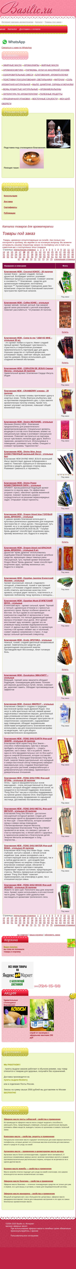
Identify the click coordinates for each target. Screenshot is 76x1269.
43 (52, 254)
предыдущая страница (25, 249)
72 (39, 259)
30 (72, 252)
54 (24, 257)
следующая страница (64, 259)
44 (56, 254)
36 (24, 254)
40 (40, 254)
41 (44, 254)
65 (68, 257)
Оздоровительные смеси (18, 75)
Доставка (8, 201)
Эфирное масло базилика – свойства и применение (28, 1181)
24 (48, 252)
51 (12, 257)
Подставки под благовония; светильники (27, 79)
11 (68, 249)
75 (51, 259)
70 (31, 259)
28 (64, 252)
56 (32, 257)
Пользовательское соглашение (24, 1236)
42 (48, 254)
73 (43, 259)
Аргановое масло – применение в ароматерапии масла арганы (34, 1151)
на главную (22, 935)
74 (47, 259)
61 (52, 257)
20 (32, 252)
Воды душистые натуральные (20, 89)
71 (35, 259)
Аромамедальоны (50, 89)
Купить (65, 332)
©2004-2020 (11, 1224)
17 (20, 252)
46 (64, 254)
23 (44, 252)
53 (20, 257)
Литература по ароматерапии (20, 94)
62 (56, 257)
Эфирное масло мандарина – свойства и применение (29, 1194)
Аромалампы (31, 65)
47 (68, 254)
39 (36, 254)
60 (48, 257)
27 (60, 252)
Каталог (12, 29)
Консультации (10, 196)
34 (16, 254)
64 (64, 257)
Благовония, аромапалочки (51, 75)
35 (20, 254)
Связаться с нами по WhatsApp (17, 46)
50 (8, 257)
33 (12, 254)
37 (28, 254)
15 (12, 252)
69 (27, 259)
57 (36, 257)
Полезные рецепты (51, 94)
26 (56, 252)
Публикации (9, 213)
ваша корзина (36, 935)
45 (60, 254)
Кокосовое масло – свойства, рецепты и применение (29, 1136)
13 (4, 252)
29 (68, 252)
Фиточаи (59, 79)
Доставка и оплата (29, 29)
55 (28, 257)
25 (52, 252)
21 (36, 252)
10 (64, 249)
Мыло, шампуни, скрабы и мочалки (52, 84)
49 (4, 257)
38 (32, 254)
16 (16, 252)
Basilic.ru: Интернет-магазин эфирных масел (20, 1225)
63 (60, 257)
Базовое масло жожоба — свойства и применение (28, 1169)
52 (16, 257)
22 (40, 252)
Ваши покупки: (11, 947)
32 (8, 254)
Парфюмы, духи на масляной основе (47, 70)
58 (40, 257)
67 (19, 259)
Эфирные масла (12, 65)
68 (23, 259)
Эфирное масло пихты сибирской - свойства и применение (32, 1119)
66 (72, 257)
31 (4, 254)
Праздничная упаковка (16, 99)
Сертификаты (10, 207)
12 (72, 249)
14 (8, 252)
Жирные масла (50, 65)
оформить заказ (52, 935)
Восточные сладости (45, 99)
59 (44, 257)
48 (72, 254)
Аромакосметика (13, 70)
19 (28, 252)
